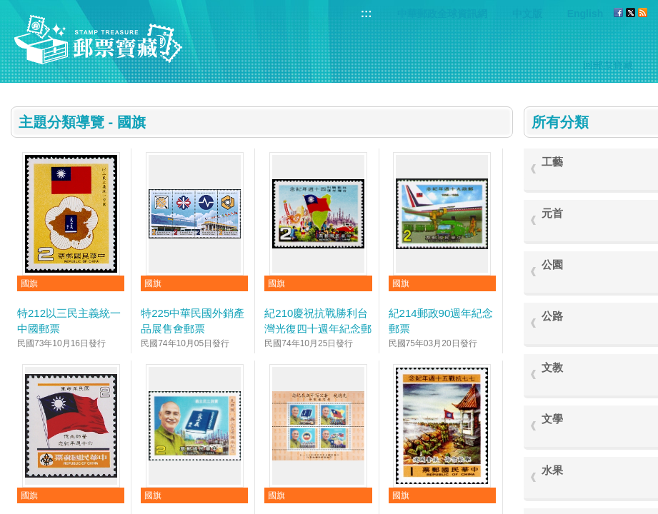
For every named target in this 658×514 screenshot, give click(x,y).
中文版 (527, 13)
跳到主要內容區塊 (7, 7)
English (585, 13)
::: (366, 13)
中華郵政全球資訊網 (442, 13)
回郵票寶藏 (608, 65)
